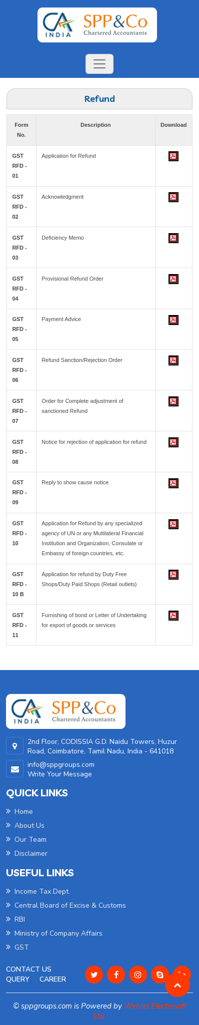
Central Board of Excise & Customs (66, 905)
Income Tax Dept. (38, 891)
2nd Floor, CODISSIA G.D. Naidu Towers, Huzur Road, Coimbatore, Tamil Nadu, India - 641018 (102, 746)
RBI (15, 919)
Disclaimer (27, 853)
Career (53, 979)
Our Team (26, 839)
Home (19, 811)
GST (17, 947)
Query (18, 979)
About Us (25, 825)
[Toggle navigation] (100, 64)
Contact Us (29, 969)
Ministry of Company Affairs (54, 933)
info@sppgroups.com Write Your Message (61, 769)
